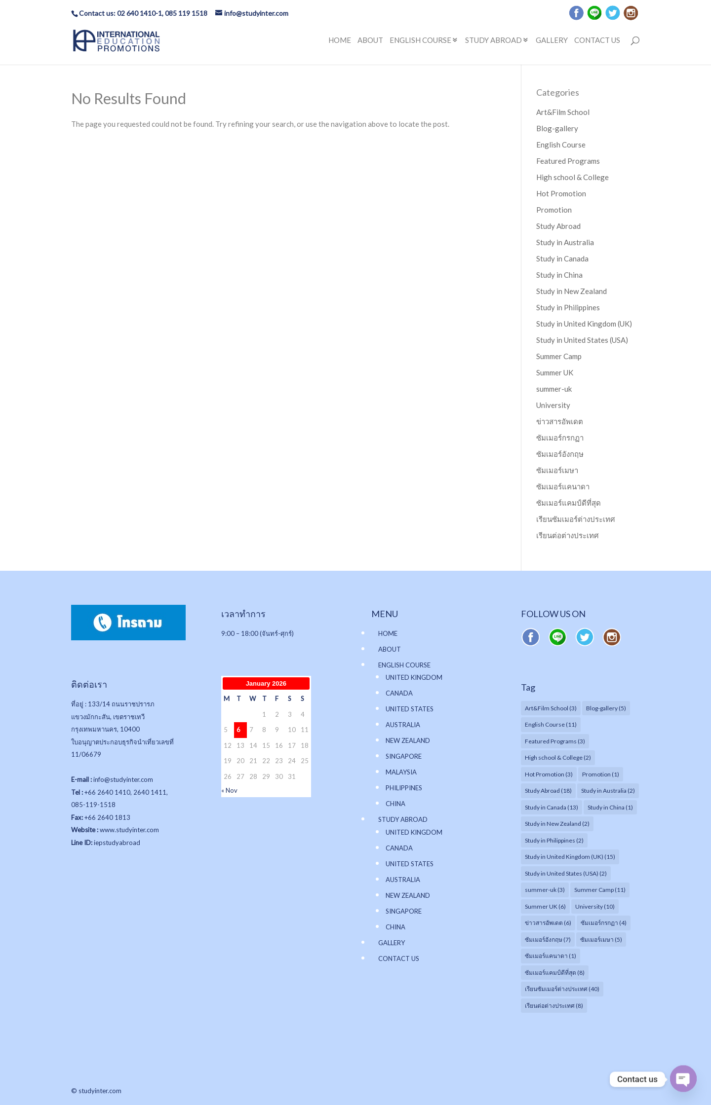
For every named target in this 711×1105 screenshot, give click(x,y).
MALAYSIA (401, 772)
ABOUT (370, 40)
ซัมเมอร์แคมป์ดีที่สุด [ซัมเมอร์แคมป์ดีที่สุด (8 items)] (555, 972)
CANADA (399, 693)
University (553, 405)
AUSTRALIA (403, 725)
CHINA (395, 804)
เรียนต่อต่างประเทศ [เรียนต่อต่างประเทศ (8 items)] (554, 1005)
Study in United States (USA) (582, 339)
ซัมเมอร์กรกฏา (560, 437)
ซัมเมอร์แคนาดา (563, 486)
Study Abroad (558, 225)
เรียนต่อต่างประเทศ (567, 535)
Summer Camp (559, 356)
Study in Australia (565, 242)
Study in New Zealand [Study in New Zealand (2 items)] (557, 823)
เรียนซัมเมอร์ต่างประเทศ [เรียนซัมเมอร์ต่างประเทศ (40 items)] (562, 989)
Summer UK (554, 372)
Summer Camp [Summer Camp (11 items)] (600, 889)
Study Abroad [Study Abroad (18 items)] (548, 790)
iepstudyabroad (117, 843)
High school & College (572, 177)
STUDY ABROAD (493, 40)
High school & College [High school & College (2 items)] (558, 757)
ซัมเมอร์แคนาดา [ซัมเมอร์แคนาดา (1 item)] (550, 955)
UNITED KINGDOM (414, 677)
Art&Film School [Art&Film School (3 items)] (551, 708)
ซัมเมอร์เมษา (557, 470)
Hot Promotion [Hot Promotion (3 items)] (549, 774)
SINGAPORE (404, 756)
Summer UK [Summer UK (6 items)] (545, 906)
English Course (561, 144)
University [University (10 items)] (595, 906)
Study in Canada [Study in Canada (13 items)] (551, 807)
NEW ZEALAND (408, 740)
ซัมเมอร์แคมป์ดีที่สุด (568, 502)
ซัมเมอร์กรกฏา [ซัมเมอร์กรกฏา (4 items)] (604, 922)
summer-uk (554, 388)
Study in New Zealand (571, 291)
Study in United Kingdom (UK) (584, 323)
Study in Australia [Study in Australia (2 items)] (608, 790)
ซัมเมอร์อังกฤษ (560, 453)
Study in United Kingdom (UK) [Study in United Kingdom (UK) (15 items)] (570, 856)
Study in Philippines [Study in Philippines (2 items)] (554, 840)
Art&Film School (563, 112)
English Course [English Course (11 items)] (551, 724)
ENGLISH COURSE (420, 40)
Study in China (559, 274)
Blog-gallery (557, 128)
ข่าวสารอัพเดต (559, 421)
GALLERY (552, 40)
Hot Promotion (561, 193)
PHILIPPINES (404, 788)
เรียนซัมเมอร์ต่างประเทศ (575, 519)
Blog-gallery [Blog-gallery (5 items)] (606, 708)
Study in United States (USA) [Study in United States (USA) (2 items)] (566, 873)
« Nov (229, 790)
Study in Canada (562, 258)
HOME (339, 40)
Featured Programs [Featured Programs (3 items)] (555, 741)
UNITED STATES (410, 709)
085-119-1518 (93, 805)
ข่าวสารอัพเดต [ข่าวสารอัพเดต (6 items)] (548, 922)
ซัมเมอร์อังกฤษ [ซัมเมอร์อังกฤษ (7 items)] (548, 939)
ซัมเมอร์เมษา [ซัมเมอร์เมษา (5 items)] (601, 939)
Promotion (554, 209)
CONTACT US (597, 40)
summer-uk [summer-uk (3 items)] (545, 889)
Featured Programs (568, 160)
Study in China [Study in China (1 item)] (610, 807)
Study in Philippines (568, 307)
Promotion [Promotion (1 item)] (600, 774)
